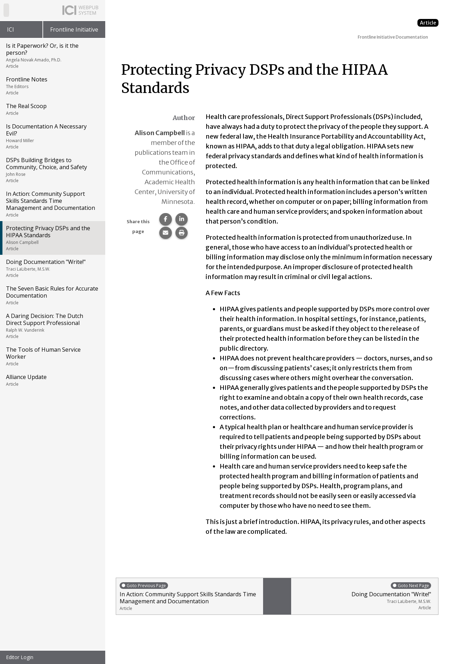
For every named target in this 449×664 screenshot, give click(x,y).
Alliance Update (52, 380)
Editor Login (19, 657)
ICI (10, 29)
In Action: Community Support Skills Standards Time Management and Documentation (52, 204)
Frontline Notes (52, 85)
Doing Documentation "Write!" (52, 268)
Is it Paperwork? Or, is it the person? (52, 55)
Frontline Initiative (74, 29)
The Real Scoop (52, 109)
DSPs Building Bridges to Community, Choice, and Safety (52, 170)
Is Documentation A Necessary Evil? (52, 136)
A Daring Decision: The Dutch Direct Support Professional (52, 325)
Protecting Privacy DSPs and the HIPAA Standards (52, 238)
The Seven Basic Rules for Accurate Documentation (52, 295)
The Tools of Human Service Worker (52, 356)
